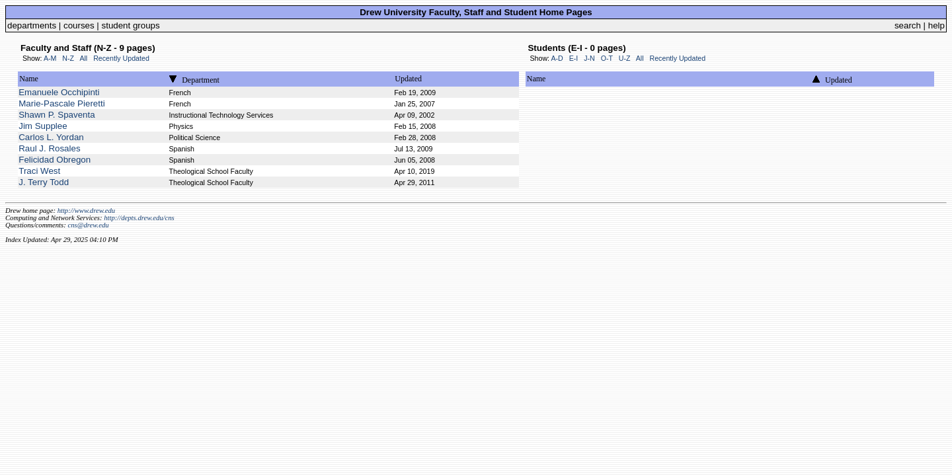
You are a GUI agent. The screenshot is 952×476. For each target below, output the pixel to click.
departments (31, 25)
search (907, 25)
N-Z (68, 58)
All (83, 58)
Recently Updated (121, 58)
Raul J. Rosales (49, 148)
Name (28, 78)
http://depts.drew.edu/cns (139, 217)
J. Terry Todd (44, 182)
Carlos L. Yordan (51, 137)
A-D (557, 58)
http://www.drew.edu (86, 210)
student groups (131, 25)
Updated (408, 78)
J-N (589, 58)
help (936, 25)
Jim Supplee (43, 126)
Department (200, 80)
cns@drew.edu (87, 225)
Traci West (39, 171)
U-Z (625, 58)
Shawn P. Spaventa (57, 115)
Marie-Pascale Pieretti (61, 103)
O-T (607, 58)
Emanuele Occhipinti (59, 92)
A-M (50, 58)
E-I (573, 58)
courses (79, 25)
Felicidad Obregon (55, 160)
